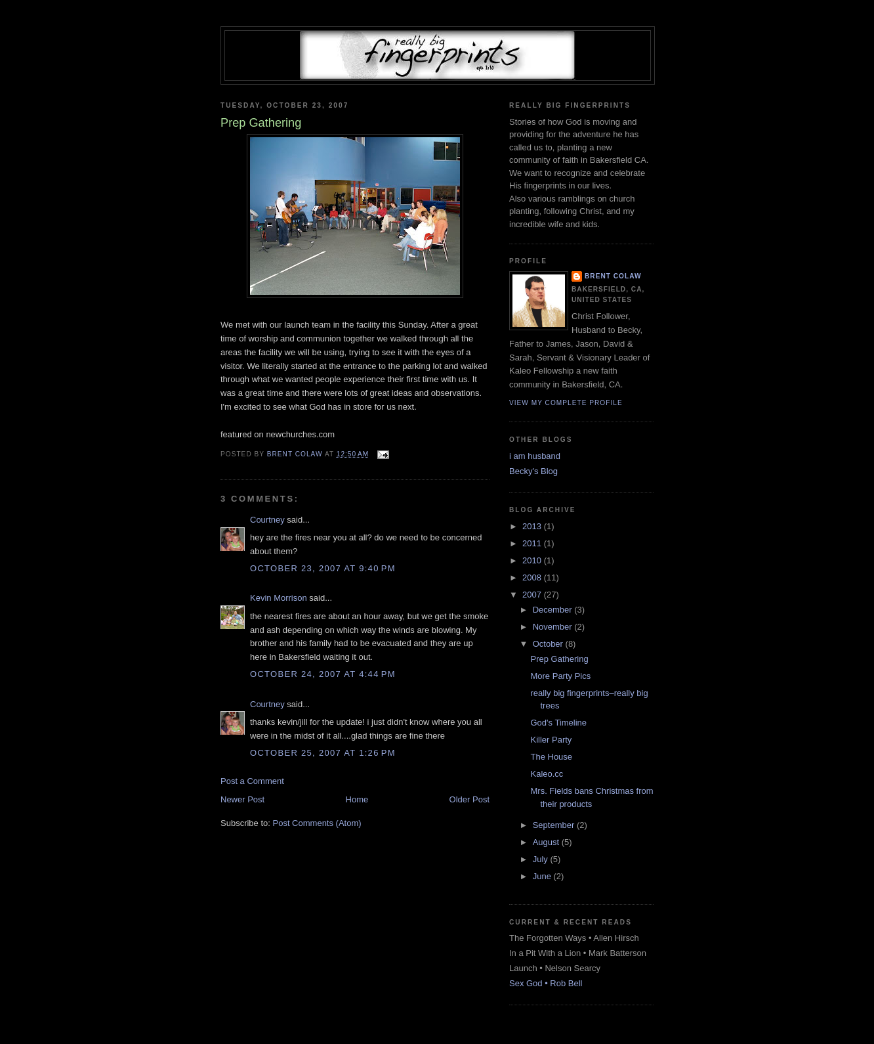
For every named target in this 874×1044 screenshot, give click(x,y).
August (547, 842)
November (554, 627)
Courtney (267, 520)
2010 (533, 560)
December (554, 610)
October (549, 644)
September (555, 825)
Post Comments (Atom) (317, 823)
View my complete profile (566, 402)
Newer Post (242, 799)
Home (357, 799)
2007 (533, 594)
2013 (533, 526)
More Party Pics (560, 676)
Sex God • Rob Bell (546, 983)
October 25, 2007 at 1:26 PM (323, 753)
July (542, 859)
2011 (533, 543)
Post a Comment (252, 781)
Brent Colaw (613, 276)
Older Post (469, 799)
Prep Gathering (559, 659)
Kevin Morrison (278, 598)
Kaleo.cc (546, 774)
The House (551, 757)
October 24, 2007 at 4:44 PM (323, 674)
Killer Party (551, 740)
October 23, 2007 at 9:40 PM (323, 568)
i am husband (534, 456)
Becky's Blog (533, 471)
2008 (533, 577)
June (543, 876)
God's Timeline (558, 723)
